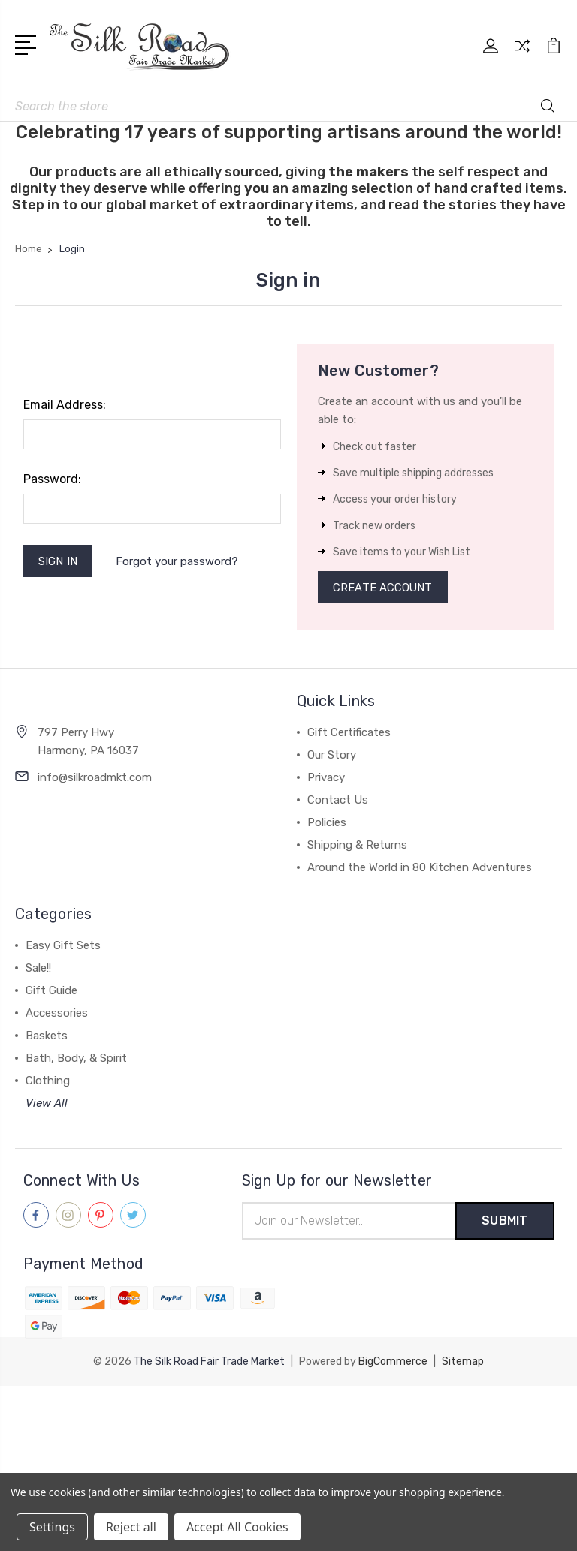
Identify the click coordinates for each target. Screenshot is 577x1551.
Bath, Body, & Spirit (76, 1059)
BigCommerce (392, 1362)
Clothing (48, 1081)
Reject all (131, 1527)
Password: (52, 479)
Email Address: (64, 405)
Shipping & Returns (357, 845)
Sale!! (38, 968)
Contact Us (337, 800)
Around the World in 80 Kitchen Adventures (419, 868)
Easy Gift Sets (63, 946)
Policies (326, 823)
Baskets (47, 1036)
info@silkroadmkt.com (95, 778)
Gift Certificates (349, 733)
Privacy (326, 778)
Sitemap (463, 1362)
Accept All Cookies (237, 1527)
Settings (52, 1527)
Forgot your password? (177, 561)
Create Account (384, 587)
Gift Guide (51, 991)
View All (47, 1104)
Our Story (331, 755)
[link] (288, 1414)
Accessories (57, 1013)
